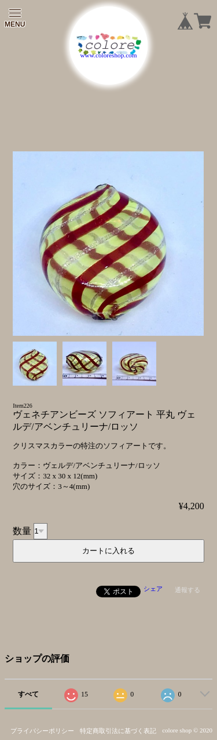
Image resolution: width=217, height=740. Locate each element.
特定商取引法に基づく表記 (118, 730)
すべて (28, 694)
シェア (153, 588)
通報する (187, 589)
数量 (22, 530)
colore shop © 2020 (187, 730)
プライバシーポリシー (42, 730)
